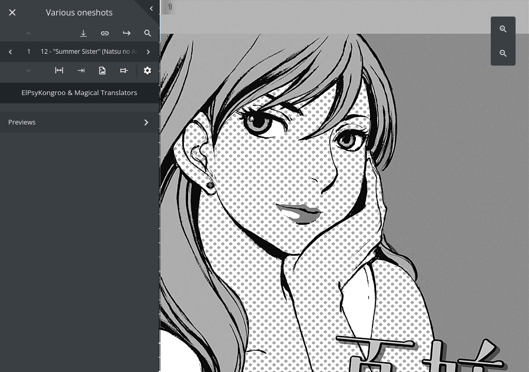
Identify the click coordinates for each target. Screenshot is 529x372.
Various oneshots (79, 12)
